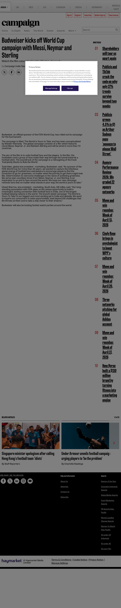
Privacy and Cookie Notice (82, 81)
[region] (61, 78)
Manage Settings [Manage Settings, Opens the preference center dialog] (51, 88)
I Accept (70, 88)
